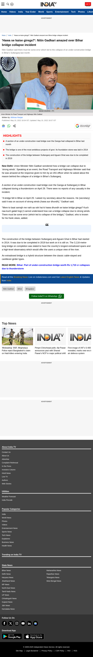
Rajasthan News (53, 574)
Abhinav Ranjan (17, 117)
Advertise (5, 459)
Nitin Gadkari (8, 289)
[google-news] (35, 623)
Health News (7, 546)
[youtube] (23, 623)
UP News (5, 595)
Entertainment (62, 12)
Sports (49, 12)
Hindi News (6, 473)
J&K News (6, 605)
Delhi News (6, 574)
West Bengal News (54, 581)
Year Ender (30, 12)
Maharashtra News (54, 570)
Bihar (20, 289)
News (4, 35)
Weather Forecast (9, 497)
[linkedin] (29, 623)
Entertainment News (10, 528)
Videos (12, 12)
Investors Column (8, 470)
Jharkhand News (8, 581)
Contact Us (6, 452)
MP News (5, 584)
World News (6, 518)
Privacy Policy (46, 651)
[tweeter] (10, 623)
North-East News (8, 588)
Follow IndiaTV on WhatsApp (46, 296)
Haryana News (7, 577)
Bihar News (6, 570)
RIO (68, 651)
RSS (75, 651)
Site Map (19, 651)
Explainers (6, 539)
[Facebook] (4, 623)
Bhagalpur (30, 289)
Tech (73, 12)
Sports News (7, 532)
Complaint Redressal (10, 463)
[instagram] (16, 623)
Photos (81, 12)
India (20, 12)
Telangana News (53, 577)
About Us (5, 456)
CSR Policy (60, 651)
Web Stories (6, 484)
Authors (5, 480)
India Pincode (7, 500)
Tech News (6, 535)
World (41, 12)
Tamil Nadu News (8, 591)
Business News (8, 542)
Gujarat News (7, 602)
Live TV (5, 477)
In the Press (6, 466)
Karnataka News (8, 609)
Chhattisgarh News (9, 598)
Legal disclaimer (32, 651)
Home (4, 12)
